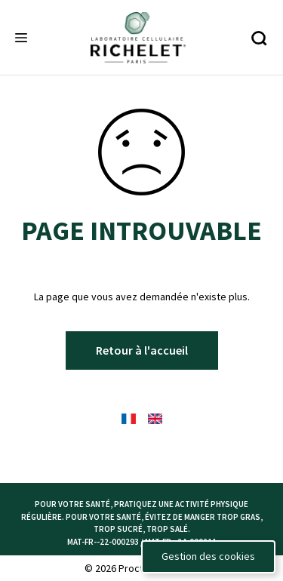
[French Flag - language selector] (128, 418)
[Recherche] (258, 38)
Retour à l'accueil (142, 350)
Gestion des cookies (208, 556)
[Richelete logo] (138, 37)
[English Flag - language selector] (155, 418)
